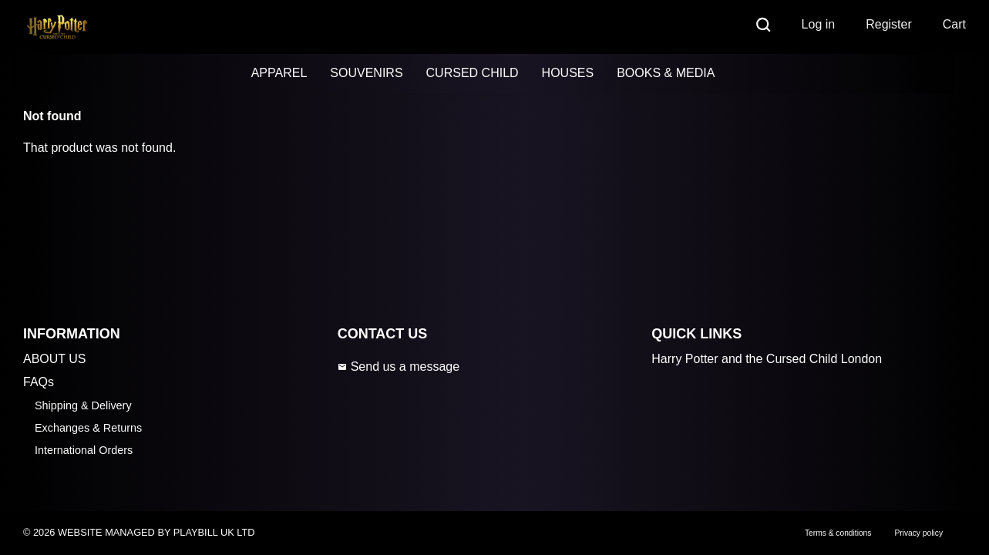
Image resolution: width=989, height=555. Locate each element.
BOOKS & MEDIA (666, 72)
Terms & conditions (838, 533)
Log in (819, 24)
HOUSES (568, 72)
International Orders (84, 450)
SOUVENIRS (366, 72)
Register (889, 24)
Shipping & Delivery (83, 405)
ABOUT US (54, 358)
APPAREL (279, 72)
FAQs (38, 381)
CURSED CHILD (472, 72)
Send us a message (398, 366)
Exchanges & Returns (88, 428)
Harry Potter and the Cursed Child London (766, 358)
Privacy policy (918, 533)
